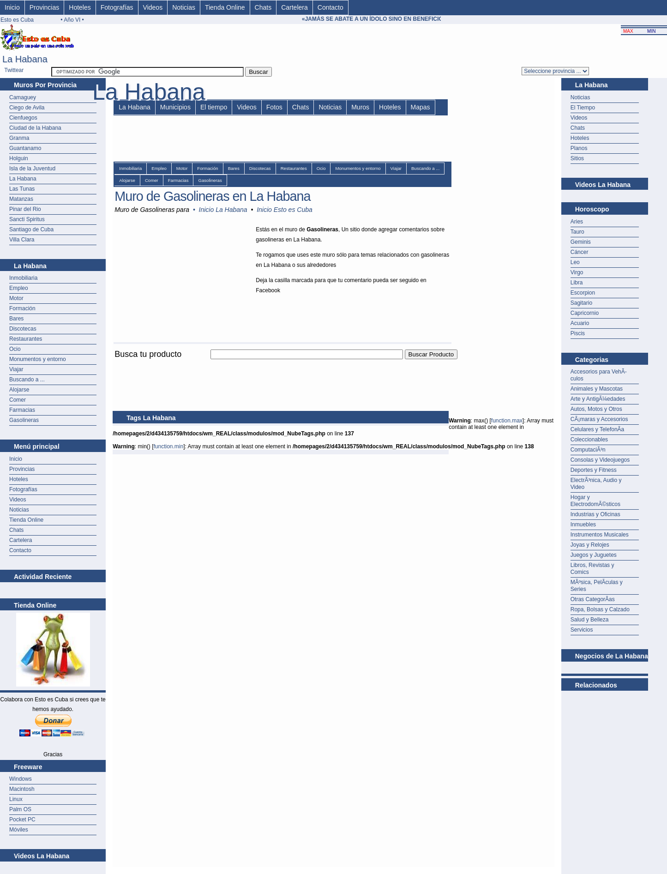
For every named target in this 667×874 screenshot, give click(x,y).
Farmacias (22, 410)
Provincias (45, 7)
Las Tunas (22, 189)
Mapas (420, 107)
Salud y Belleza (590, 619)
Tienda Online (225, 7)
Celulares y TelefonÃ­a (598, 429)
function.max (507, 420)
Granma (19, 138)
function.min (168, 446)
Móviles (18, 829)
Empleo (18, 288)
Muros (360, 107)
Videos (153, 7)
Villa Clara (21, 239)
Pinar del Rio (25, 209)
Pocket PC (22, 819)
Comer (17, 400)
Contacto (330, 7)
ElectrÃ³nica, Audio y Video (596, 483)
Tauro (577, 232)
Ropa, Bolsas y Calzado (600, 609)
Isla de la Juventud (32, 168)
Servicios (582, 630)
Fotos (274, 107)
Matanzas (21, 199)
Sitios (577, 158)
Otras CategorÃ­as (593, 599)
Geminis (581, 242)
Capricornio (585, 313)
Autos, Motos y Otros (596, 409)
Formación (22, 308)
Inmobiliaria (23, 278)
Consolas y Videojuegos (600, 460)
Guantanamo (25, 148)
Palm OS (20, 809)
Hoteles (79, 7)
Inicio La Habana (223, 209)
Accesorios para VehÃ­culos (599, 375)
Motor (16, 298)
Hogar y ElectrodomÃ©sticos (595, 500)
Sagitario (581, 303)
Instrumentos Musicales (600, 534)
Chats (263, 7)
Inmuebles (583, 524)
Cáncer (580, 252)
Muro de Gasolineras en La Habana (212, 196)
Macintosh (22, 789)
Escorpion (583, 292)
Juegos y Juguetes (594, 555)
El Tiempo (583, 107)
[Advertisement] (281, 364)
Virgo (577, 272)
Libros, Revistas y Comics (592, 568)
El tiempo (213, 107)
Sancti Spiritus (27, 219)
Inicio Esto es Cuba (284, 209)
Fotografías (117, 7)
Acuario (580, 323)
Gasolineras (24, 420)
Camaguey (22, 97)
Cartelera (294, 7)
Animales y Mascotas (597, 389)
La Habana (22, 178)
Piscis (578, 333)
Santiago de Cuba (31, 229)
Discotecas (22, 328)
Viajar (16, 369)
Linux (16, 799)
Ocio (15, 349)
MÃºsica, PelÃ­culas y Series (597, 585)
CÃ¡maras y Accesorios (599, 419)
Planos (579, 148)
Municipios (175, 107)
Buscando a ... (27, 379)
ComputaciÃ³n (588, 449)
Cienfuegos (23, 118)
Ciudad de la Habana (35, 128)
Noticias (183, 7)
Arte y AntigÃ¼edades (598, 399)
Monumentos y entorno (37, 359)
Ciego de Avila (27, 107)
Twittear (14, 70)
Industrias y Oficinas (595, 514)
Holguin (18, 158)
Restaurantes (25, 339)
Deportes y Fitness (594, 470)
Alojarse (19, 389)
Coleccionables (589, 439)
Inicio (12, 7)
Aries (577, 221)
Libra (577, 282)
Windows (20, 779)
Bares (16, 318)
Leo (575, 262)
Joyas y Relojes (590, 545)
